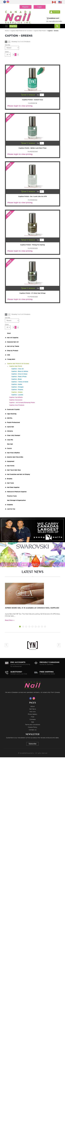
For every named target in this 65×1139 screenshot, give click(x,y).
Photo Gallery (32, 714)
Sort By (7, 45)
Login (39, 7)
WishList (31, 95)
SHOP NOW (32, 532)
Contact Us (32, 729)
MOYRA (9, 418)
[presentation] (6, 645)
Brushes (9, 478)
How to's (32, 711)
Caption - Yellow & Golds (19, 381)
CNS (8, 355)
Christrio (10, 431)
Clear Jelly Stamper (13, 435)
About (32, 706)
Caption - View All (17, 368)
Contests (33, 719)
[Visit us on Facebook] (31, 698)
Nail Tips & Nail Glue (14, 470)
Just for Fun (11, 509)
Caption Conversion (15, 400)
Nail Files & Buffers (13, 452)
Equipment (10, 461)
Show (7, 51)
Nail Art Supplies (12, 337)
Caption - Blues (16, 379)
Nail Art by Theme (13, 346)
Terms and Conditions (32, 724)
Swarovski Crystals (13, 409)
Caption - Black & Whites (19, 371)
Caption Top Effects (16, 397)
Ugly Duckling (11, 413)
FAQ (32, 717)
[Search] (57, 26)
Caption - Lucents (17, 394)
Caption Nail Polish (40, 30)
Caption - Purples (17, 389)
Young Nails (11, 359)
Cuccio (9, 448)
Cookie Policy (32, 727)
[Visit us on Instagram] (34, 698)
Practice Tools (12, 496)
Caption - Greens (16, 392)
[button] (20, 627)
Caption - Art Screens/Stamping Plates (22, 402)
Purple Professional (13, 422)
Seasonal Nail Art (12, 342)
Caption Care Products (16, 405)
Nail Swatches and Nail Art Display (18, 474)
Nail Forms (10, 465)
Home (7, 30)
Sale (32, 722)
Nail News (32, 709)
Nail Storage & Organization (16, 500)
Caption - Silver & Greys (19, 374)
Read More (9, 620)
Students (10, 504)
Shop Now (13, 26)
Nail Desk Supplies (13, 487)
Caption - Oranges (17, 387)
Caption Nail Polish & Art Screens (21, 30)
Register (25, 7)
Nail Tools (10, 483)
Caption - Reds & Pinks (18, 376)
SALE (9, 333)
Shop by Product (12, 350)
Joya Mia (10, 439)
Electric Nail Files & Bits (15, 457)
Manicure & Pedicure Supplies (16, 491)
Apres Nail (10, 426)
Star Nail (10, 444)
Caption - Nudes (16, 384)
